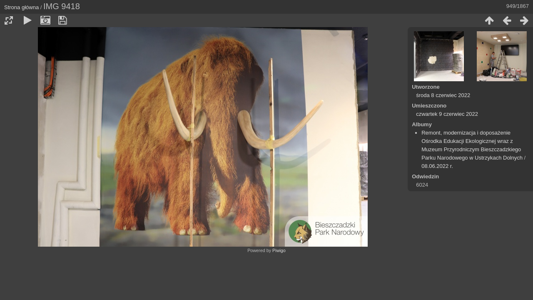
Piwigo (279, 250)
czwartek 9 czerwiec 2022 (447, 114)
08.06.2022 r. (437, 166)
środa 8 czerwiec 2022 (443, 95)
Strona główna (21, 7)
